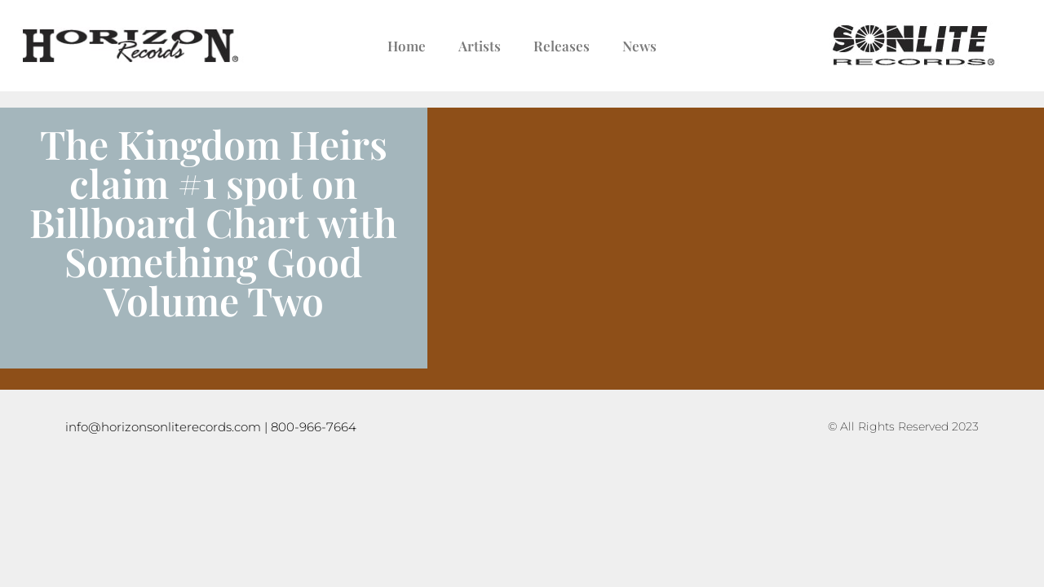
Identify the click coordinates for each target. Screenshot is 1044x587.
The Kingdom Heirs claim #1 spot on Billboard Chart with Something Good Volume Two (213, 221)
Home (406, 46)
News (639, 46)
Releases (561, 46)
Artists (479, 46)
